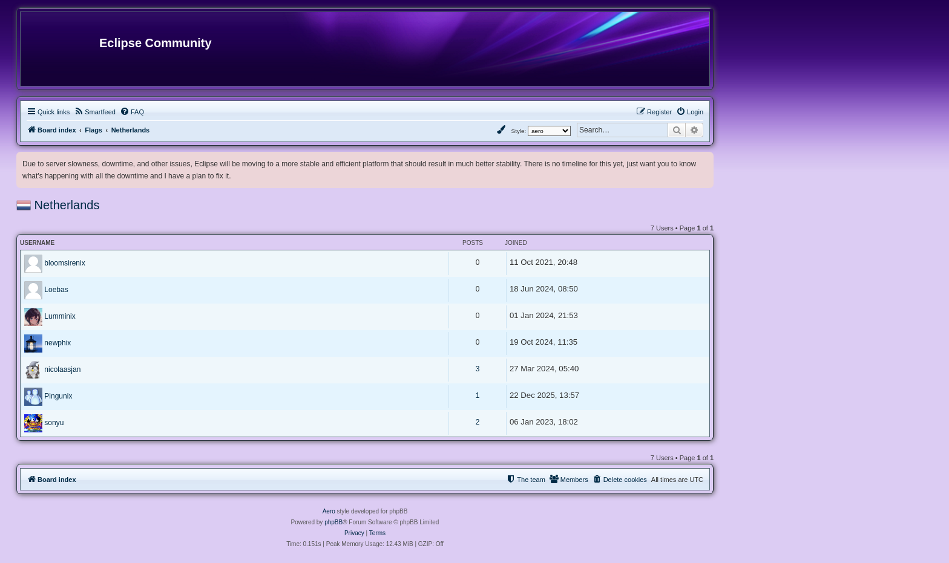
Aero (329, 511)
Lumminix (59, 316)
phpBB (333, 522)
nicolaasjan (62, 369)
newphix (57, 343)
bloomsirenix (64, 263)
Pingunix (58, 396)
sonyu (54, 422)
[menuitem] (95, 112)
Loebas (56, 289)
